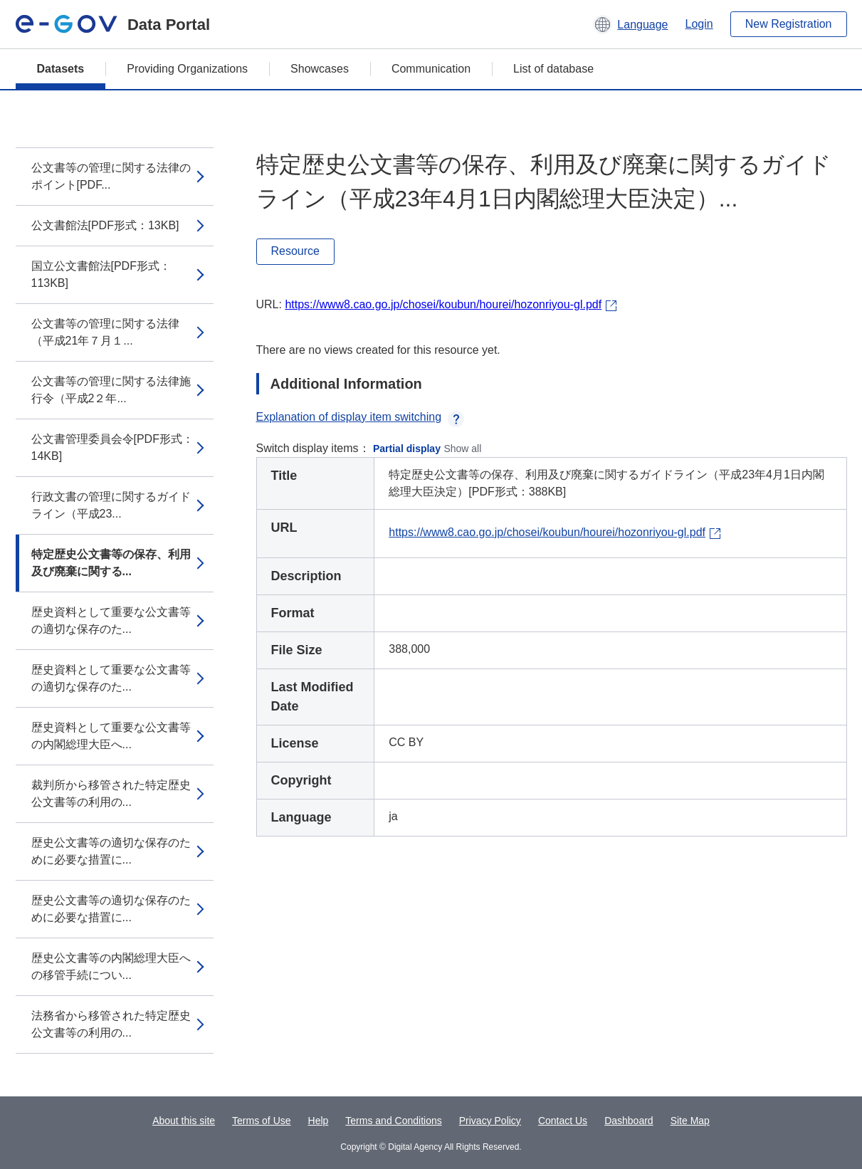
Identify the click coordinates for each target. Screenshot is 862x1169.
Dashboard (628, 1120)
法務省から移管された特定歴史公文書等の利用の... (111, 1024)
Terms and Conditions (393, 1120)
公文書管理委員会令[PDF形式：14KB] (112, 447)
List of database (553, 69)
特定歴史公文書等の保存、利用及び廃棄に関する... (111, 562)
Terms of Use (261, 1120)
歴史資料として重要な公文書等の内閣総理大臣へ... (111, 735)
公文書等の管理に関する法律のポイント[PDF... (111, 176)
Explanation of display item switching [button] (360, 417)
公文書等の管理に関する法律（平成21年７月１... (105, 332)
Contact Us (562, 1120)
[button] (630, 24)
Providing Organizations (187, 69)
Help (318, 1120)
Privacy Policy (490, 1120)
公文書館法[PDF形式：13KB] (105, 225)
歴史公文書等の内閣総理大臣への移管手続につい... (111, 966)
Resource (295, 251)
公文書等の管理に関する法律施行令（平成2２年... (111, 389)
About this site (183, 1120)
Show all (462, 448)
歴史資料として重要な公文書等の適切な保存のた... (111, 620)
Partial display (407, 448)
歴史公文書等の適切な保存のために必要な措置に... (111, 851)
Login (699, 24)
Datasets (61, 69)
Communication (431, 69)
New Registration (788, 24)
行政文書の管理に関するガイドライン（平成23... (111, 505)
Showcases (319, 69)
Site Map (690, 1120)
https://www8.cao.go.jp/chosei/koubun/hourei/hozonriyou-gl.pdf (443, 304)
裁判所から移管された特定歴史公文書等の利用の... (111, 793)
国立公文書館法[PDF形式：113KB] (101, 274)
